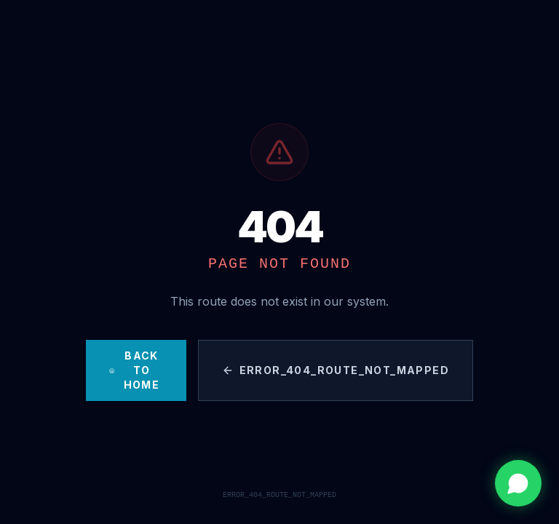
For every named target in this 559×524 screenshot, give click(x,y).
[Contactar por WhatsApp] (518, 483)
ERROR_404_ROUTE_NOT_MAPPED (335, 370)
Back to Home (134, 370)
